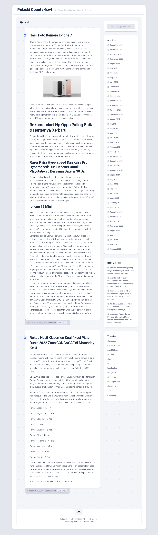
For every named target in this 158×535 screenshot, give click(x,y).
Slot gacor (111, 396)
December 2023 (116, 157)
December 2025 (116, 46)
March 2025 (114, 88)
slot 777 (110, 355)
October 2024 (115, 111)
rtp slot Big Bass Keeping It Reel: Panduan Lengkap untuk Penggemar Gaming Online (119, 307)
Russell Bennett (50, 323)
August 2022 (115, 232)
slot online (111, 387)
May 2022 (113, 236)
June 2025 (114, 74)
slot (109, 360)
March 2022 (114, 245)
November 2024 (116, 106)
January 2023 (115, 208)
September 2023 (116, 171)
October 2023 (115, 167)
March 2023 (114, 199)
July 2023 (113, 180)
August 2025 (115, 65)
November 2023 (116, 162)
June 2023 (114, 185)
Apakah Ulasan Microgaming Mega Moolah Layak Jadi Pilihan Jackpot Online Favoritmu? (120, 271)
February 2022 (115, 250)
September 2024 (116, 115)
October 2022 (115, 222)
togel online (112, 369)
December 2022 (116, 213)
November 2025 (116, 51)
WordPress (78, 522)
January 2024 (115, 153)
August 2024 (115, 120)
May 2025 (113, 78)
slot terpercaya (113, 383)
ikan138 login (112, 351)
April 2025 (114, 83)
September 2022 (116, 227)
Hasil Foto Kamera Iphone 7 (52, 36)
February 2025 (115, 92)
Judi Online (62, 492)
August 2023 (115, 176)
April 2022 (114, 241)
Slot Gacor (62, 324)
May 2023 (113, 190)
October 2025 (115, 55)
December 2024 (116, 102)
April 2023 (114, 194)
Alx (92, 522)
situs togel (111, 378)
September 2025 (116, 60)
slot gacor (111, 342)
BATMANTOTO (113, 346)
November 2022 (116, 218)
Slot (109, 392)
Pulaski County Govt (34, 10)
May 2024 (113, 134)
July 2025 (113, 69)
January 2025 (115, 97)
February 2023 (115, 204)
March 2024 (114, 143)
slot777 (110, 364)
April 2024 (114, 139)
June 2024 (114, 129)
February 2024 (115, 148)
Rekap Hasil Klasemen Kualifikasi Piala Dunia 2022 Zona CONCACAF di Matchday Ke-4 (62, 343)
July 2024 (113, 125)
